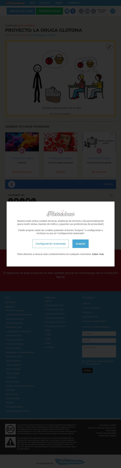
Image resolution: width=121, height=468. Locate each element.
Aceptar (80, 243)
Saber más (98, 254)
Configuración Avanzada (51, 243)
